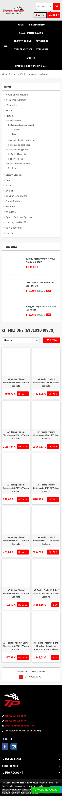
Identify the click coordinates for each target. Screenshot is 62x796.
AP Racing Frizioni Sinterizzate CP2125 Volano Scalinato (46, 488)
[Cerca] (48, 6)
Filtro (52, 340)
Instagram (13, 746)
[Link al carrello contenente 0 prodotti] (53, 15)
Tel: (15, 716)
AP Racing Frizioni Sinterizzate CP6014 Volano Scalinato (46, 435)
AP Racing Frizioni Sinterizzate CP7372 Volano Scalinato (46, 540)
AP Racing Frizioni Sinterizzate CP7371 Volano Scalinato (16, 540)
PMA (7, 786)
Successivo (36, 677)
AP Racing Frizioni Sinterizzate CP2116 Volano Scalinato (16, 488)
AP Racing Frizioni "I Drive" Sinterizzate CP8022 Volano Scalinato (16, 646)
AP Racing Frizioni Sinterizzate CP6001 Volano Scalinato (16, 382)
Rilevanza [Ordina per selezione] (7, 340)
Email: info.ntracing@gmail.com (20, 725)
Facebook (5, 746)
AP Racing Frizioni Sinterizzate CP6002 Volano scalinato (46, 382)
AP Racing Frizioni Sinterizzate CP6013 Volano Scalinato (16, 435)
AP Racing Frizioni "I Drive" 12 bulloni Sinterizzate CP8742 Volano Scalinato (46, 646)
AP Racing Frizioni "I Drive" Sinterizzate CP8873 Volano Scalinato (46, 593)
